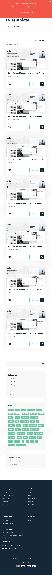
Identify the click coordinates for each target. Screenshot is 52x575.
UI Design (12, 385)
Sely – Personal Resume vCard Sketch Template (26, 333)
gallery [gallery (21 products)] (11, 421)
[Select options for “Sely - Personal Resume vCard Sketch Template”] (42, 344)
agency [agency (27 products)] (11, 410)
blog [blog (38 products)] (23, 410)
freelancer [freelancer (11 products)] (34, 417)
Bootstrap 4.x (14, 461)
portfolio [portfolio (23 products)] (11, 433)
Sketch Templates (13, 336)
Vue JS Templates (13, 120)
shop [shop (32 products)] (25, 437)
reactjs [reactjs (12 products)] (19, 437)
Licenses (31, 502)
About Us (5, 492)
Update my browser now (26, 12)
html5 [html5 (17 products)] (32, 421)
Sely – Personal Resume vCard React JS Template (26, 73)
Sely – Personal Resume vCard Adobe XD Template (26, 290)
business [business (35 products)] (39, 410)
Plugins (12, 391)
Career (4, 511)
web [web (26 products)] (32, 441)
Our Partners (6, 520)
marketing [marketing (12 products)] (33, 425)
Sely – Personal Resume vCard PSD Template (25, 203)
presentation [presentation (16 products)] (21, 433)
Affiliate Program (7, 523)
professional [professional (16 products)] (38, 433)
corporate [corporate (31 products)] (25, 413)
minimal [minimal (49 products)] (41, 425)
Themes (12, 378)
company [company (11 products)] (17, 413)
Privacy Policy (6, 498)
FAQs (29, 495)
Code (11, 394)
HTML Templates (13, 163)
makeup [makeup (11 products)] (19, 425)
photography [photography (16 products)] (34, 429)
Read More (6, 541)
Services (5, 508)
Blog (29, 520)
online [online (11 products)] (18, 429)
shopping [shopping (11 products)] (32, 437)
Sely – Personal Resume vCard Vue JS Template (26, 116)
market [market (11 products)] (25, 425)
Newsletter (5, 505)
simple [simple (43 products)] (39, 437)
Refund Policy (32, 505)
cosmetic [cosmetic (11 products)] (33, 413)
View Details (34, 83)
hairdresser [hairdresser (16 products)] (24, 421)
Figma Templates (13, 249)
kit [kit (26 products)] (37, 421)
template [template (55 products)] (17, 441)
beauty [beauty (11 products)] (17, 410)
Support (30, 492)
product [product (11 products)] (29, 433)
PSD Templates (12, 206)
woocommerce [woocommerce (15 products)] (21, 445)
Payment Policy (33, 498)
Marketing (13, 388)
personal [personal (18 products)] (25, 429)
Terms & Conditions (8, 495)
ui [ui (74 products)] (23, 441)
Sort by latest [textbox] (40, 40)
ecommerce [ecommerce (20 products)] (25, 417)
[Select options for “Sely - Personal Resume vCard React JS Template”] (42, 84)
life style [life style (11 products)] (11, 425)
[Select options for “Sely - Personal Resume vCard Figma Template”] (42, 257)
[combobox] (40, 40)
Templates (13, 382)
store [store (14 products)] (10, 441)
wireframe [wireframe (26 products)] (11, 445)
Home (7, 26)
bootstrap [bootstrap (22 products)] (31, 410)
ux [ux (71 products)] (27, 441)
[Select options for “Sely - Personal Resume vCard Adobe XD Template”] (42, 300)
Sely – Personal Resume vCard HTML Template (26, 160)
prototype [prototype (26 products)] (11, 437)
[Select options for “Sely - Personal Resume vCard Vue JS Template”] (42, 127)
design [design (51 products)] (17, 417)
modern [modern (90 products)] (11, 429)
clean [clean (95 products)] (10, 413)
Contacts (5, 502)
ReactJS (12, 464)
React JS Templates (14, 76)
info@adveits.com (7, 538)
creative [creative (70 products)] (41, 413)
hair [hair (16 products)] (17, 421)
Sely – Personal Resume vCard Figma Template (26, 246)
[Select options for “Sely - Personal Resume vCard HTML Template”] (42, 170)
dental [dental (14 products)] (11, 417)
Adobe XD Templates (14, 293)
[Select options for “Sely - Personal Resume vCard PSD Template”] (42, 214)
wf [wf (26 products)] (36, 441)
